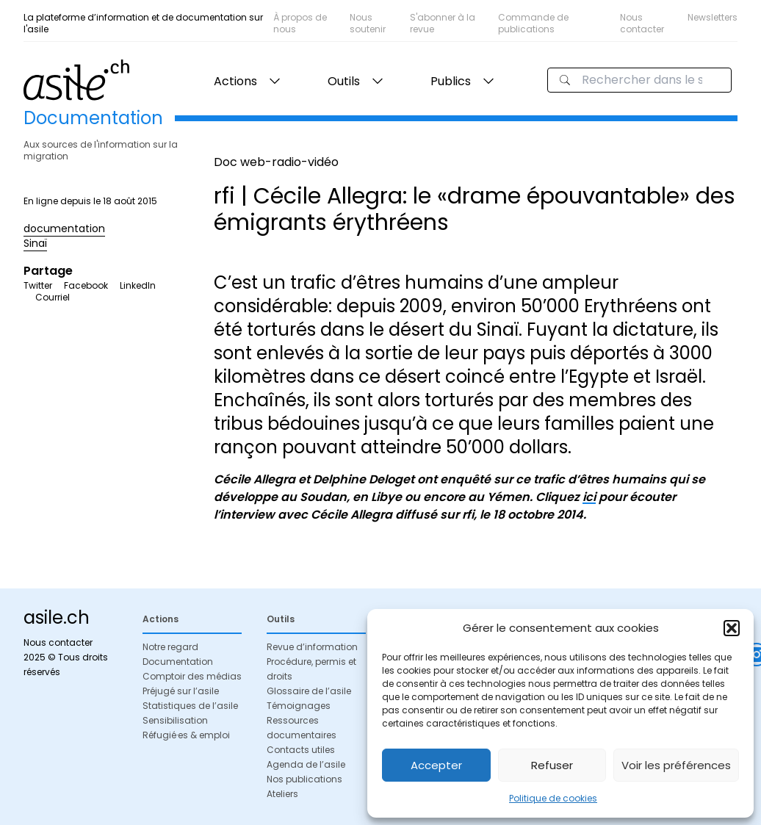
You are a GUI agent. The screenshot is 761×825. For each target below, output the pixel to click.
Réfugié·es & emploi (186, 735)
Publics (450, 81)
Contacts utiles (301, 749)
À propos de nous (300, 23)
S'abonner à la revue (442, 23)
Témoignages (299, 705)
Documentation (178, 661)
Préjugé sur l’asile (181, 691)
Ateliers (282, 794)
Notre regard (170, 647)
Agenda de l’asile (306, 764)
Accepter (436, 765)
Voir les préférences (676, 765)
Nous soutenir (368, 23)
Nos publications (304, 779)
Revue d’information (312, 647)
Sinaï (35, 243)
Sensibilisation (175, 720)
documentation (64, 228)
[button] (731, 628)
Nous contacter (642, 23)
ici (589, 497)
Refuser (552, 765)
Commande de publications (533, 23)
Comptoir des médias (192, 676)
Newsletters (712, 17)
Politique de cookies (553, 798)
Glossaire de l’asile (309, 691)
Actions (235, 81)
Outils (344, 81)
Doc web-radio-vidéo (276, 162)
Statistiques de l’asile (190, 705)
